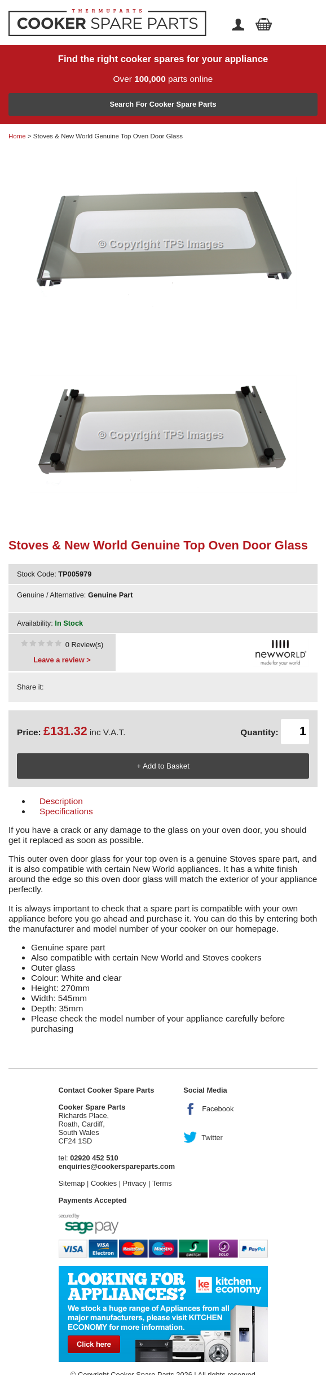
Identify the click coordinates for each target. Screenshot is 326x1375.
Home (17, 136)
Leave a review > (61, 660)
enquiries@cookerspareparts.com (117, 1166)
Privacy (135, 1183)
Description (61, 801)
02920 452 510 (94, 1158)
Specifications (66, 811)
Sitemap (72, 1183)
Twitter (212, 1137)
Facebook (218, 1109)
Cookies (104, 1183)
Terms (162, 1183)
